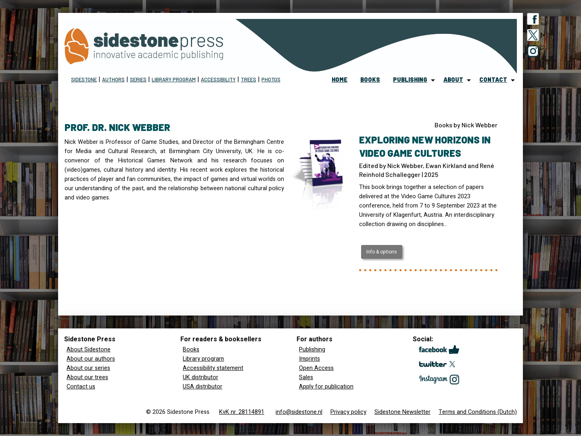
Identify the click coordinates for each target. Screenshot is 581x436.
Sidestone (84, 79)
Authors (113, 79)
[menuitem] (339, 80)
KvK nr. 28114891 (241, 412)
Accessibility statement (213, 368)
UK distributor (200, 377)
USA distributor (202, 386)
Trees (248, 79)
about (453, 79)
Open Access (316, 368)
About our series (88, 368)
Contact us (81, 386)
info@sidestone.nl (299, 412)
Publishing (312, 349)
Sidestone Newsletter (402, 412)
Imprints (309, 359)
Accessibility (218, 79)
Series (138, 79)
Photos (270, 79)
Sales (306, 377)
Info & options (381, 251)
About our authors (91, 359)
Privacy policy (348, 412)
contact (493, 79)
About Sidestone (89, 349)
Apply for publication (326, 386)
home (339, 79)
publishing (410, 79)
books (370, 79)
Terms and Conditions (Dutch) (478, 412)
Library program (174, 79)
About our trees (87, 377)
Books (191, 349)
